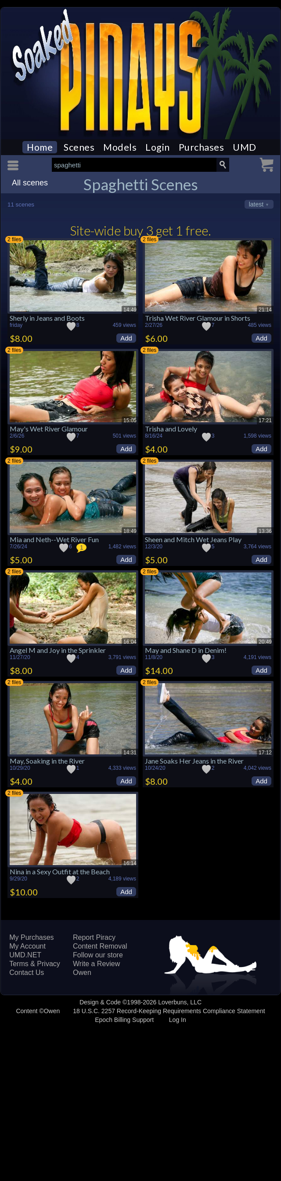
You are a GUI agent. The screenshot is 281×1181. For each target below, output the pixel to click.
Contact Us (26, 972)
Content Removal (100, 946)
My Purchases (31, 937)
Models (120, 147)
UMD (244, 147)
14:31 (130, 753)
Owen (82, 972)
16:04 (130, 642)
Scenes (79, 147)
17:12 (265, 753)
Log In (177, 1019)
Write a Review (96, 963)
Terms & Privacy (34, 963)
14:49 (130, 310)
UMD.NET (25, 955)
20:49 (265, 642)
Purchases (201, 147)
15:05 (130, 420)
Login (157, 147)
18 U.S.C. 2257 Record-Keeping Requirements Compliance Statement (169, 1010)
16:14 (130, 863)
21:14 (265, 310)
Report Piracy (94, 937)
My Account (27, 946)
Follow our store (98, 955)
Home (40, 147)
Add (126, 338)
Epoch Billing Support (124, 1019)
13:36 (265, 531)
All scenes (30, 182)
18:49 (130, 531)
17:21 (265, 420)
